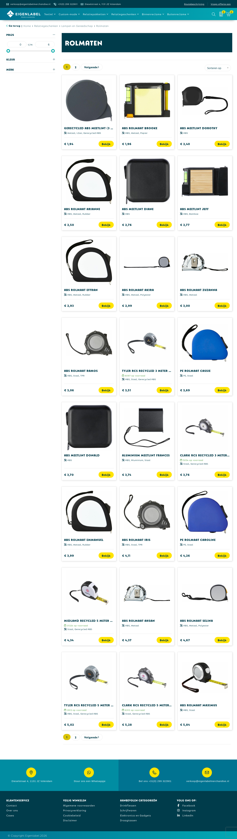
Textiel (48, 14)
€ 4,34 (69, 639)
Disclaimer (70, 819)
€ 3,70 (69, 474)
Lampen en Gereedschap (77, 25)
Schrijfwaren (128, 809)
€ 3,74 (126, 474)
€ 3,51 (126, 389)
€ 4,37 (127, 639)
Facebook (186, 804)
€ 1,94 (68, 143)
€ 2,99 (127, 305)
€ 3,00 (185, 305)
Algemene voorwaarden (79, 804)
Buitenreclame (176, 14)
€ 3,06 (69, 389)
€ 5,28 (127, 724)
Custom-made (68, 14)
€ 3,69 (185, 389)
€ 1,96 (126, 143)
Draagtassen (128, 819)
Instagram (186, 809)
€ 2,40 (185, 143)
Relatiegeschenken (123, 14)
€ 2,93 (69, 305)
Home (27, 25)
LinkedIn (185, 814)
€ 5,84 (185, 724)
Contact (11, 804)
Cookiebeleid (72, 814)
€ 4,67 (185, 639)
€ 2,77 (185, 224)
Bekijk (106, 143)
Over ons (12, 809)
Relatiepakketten (94, 14)
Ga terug (14, 25)
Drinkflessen (128, 804)
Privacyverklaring (74, 809)
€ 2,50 (69, 224)
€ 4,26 (185, 555)
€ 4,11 (126, 555)
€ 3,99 (69, 555)
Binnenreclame (152, 14)
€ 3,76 (185, 474)
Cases (10, 814)
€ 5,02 (69, 724)
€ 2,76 (127, 224)
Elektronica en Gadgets (135, 814)
